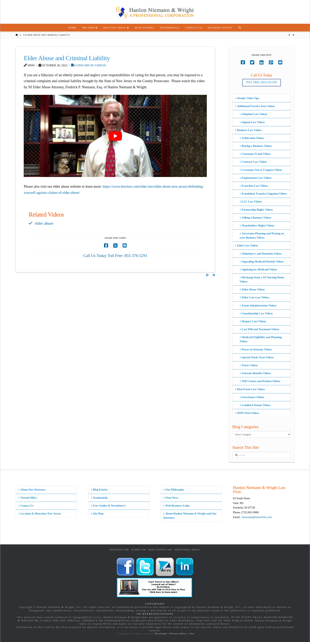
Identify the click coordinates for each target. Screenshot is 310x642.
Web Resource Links (176, 505)
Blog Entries (99, 489)
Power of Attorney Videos (256, 349)
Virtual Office (27, 497)
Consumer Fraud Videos (255, 153)
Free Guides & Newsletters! (108, 505)
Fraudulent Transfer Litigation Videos (263, 193)
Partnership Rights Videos (256, 209)
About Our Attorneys (32, 489)
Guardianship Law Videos (256, 313)
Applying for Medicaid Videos (258, 269)
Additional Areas (187, 550)
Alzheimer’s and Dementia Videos (261, 253)
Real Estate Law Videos (250, 389)
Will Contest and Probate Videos (260, 381)
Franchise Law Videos (254, 185)
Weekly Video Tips (247, 98)
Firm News (170, 497)
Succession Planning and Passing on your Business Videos (262, 235)
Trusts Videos (249, 365)
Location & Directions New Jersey (39, 513)
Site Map (97, 513)
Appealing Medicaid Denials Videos (262, 261)
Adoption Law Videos (253, 114)
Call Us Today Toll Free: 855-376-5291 (115, 255)
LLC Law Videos (251, 201)
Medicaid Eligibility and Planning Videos (261, 339)
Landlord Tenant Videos (255, 405)
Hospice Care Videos (253, 321)
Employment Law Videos (255, 177)
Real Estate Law (160, 550)
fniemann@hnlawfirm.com (257, 517)
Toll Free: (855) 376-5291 (261, 82)
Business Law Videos (248, 130)
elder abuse (44, 223)
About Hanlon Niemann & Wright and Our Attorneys (190, 515)
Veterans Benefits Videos (255, 373)
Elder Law (138, 550)
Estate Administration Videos (258, 305)
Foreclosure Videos (252, 397)
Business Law (119, 550)
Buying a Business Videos (256, 146)
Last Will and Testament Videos (259, 329)
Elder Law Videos (246, 245)
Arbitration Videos (252, 138)
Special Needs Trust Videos (257, 357)
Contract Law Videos (253, 161)
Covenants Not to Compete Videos (261, 169)
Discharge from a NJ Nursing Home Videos (262, 279)
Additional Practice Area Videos (255, 106)
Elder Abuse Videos (88, 65)
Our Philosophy (173, 489)
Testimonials (99, 497)
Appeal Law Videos (252, 122)
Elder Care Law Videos (254, 297)
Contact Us (26, 505)
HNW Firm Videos (247, 413)
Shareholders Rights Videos (257, 225)
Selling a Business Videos (255, 217)
